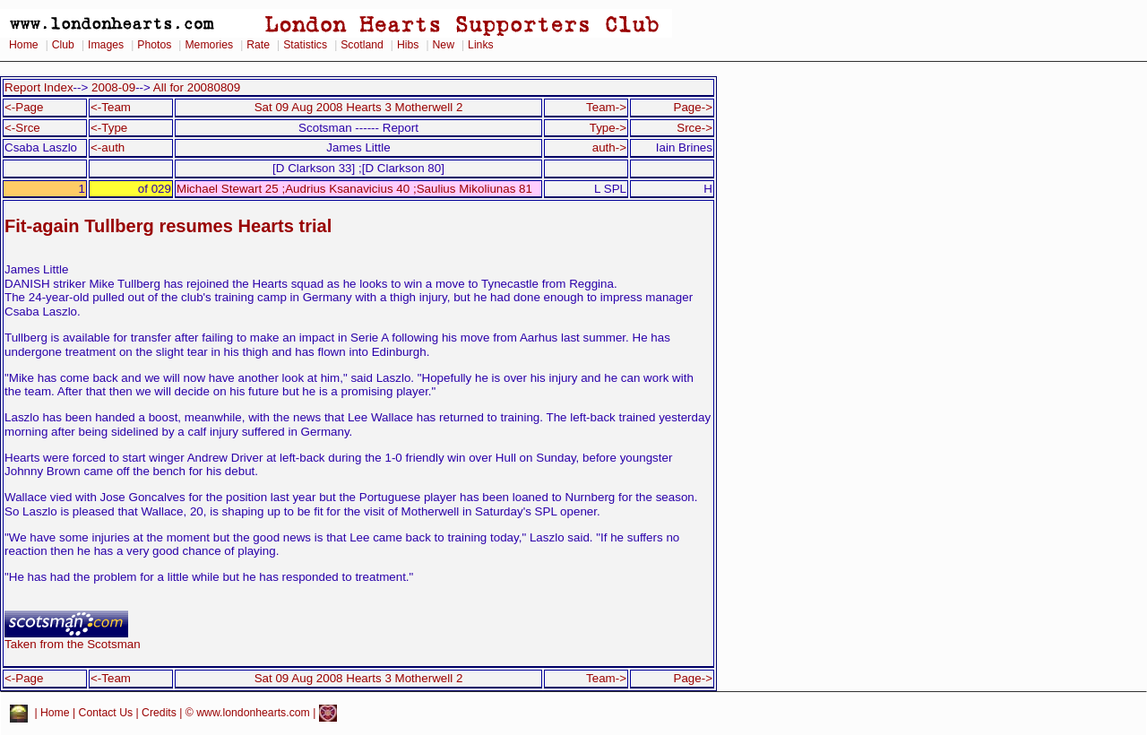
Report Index (38, 87)
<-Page (24, 107)
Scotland (362, 45)
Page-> (692, 107)
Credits (159, 712)
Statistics (305, 45)
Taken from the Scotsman (72, 639)
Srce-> (694, 127)
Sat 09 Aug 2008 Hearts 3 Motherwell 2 (358, 107)
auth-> (609, 147)
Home (24, 45)
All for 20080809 (196, 87)
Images (106, 45)
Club (63, 45)
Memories (209, 45)
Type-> (608, 127)
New (443, 45)
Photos (154, 45)
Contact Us (106, 712)
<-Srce (22, 127)
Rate (258, 45)
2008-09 (113, 87)
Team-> (606, 107)
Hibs (407, 45)
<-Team (111, 107)
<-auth (108, 147)
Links (481, 45)
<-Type (109, 127)
